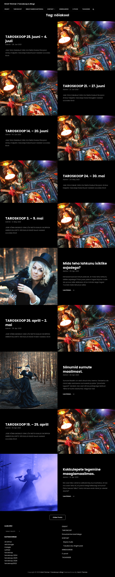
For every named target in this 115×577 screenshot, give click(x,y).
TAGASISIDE (85, 9)
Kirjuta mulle (68, 542)
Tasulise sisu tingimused (73, 545)
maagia (7, 547)
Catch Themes (82, 572)
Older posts (57, 517)
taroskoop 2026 (10, 560)
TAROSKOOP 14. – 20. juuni (27, 130)
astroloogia (9, 544)
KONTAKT (51, 9)
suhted (7, 549)
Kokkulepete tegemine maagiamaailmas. (82, 471)
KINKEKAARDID (63, 9)
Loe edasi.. (68, 289)
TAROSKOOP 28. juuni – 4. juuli (27, 38)
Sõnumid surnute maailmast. (78, 369)
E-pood (74, 9)
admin (8, 44)
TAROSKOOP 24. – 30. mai (84, 175)
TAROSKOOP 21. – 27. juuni (84, 85)
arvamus (8, 541)
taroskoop (8, 552)
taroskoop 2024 (10, 555)
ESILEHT (6, 9)
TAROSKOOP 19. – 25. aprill (27, 424)
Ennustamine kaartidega (34, 9)
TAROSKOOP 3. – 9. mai (24, 218)
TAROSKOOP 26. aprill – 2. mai (26, 322)
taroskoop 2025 (10, 558)
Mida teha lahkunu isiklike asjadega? (85, 265)
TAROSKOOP (17, 9)
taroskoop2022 (10, 563)
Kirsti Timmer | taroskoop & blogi (19, 4)
